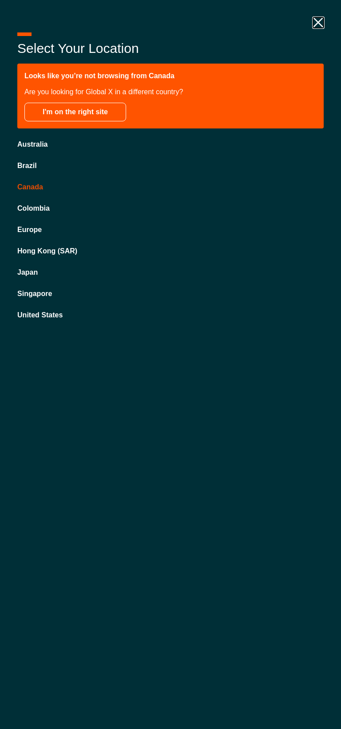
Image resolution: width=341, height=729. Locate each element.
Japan (28, 272)
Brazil (27, 166)
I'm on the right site (75, 112)
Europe (30, 230)
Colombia (34, 208)
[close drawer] (318, 23)
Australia (33, 144)
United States (40, 315)
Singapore (35, 294)
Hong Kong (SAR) (48, 251)
